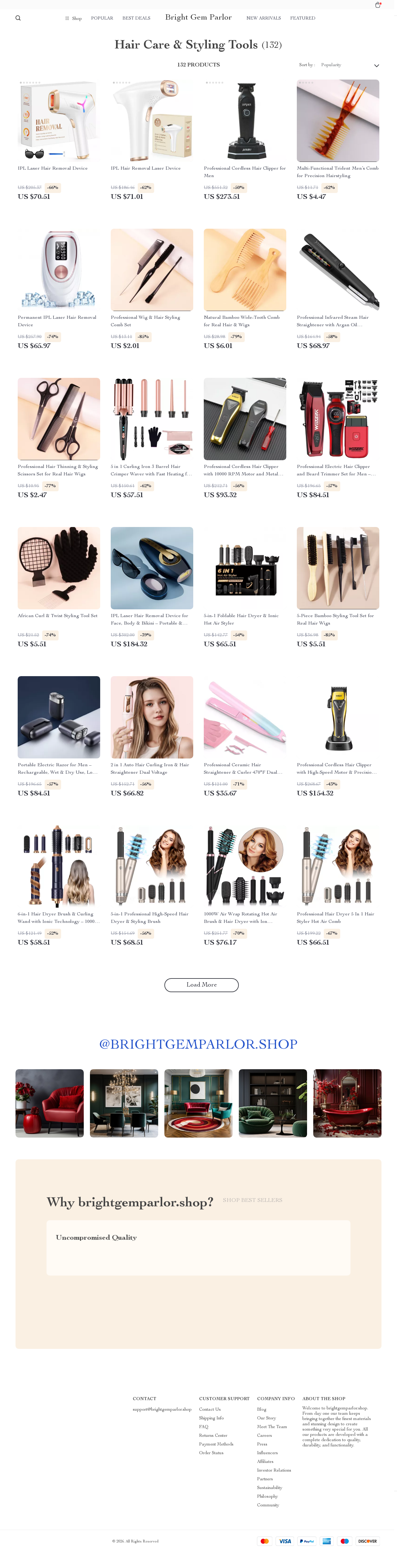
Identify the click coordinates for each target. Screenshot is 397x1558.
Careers (264, 1441)
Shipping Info (211, 1423)
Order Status (211, 1458)
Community (268, 1510)
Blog (261, 1415)
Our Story (266, 1423)
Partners (265, 1484)
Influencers (267, 1458)
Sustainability (269, 1493)
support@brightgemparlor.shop (162, 1415)
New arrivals (264, 18)
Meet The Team (272, 1432)
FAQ (203, 1432)
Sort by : (307, 70)
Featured (302, 18)
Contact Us (210, 1415)
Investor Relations (274, 1475)
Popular (102, 18)
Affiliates (265, 1467)
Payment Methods (216, 1449)
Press (262, 1449)
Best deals (136, 18)
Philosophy (267, 1502)
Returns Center (213, 1441)
